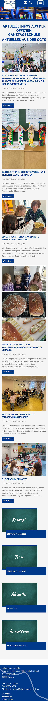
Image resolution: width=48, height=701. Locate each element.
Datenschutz (7, 699)
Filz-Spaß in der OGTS (14, 479)
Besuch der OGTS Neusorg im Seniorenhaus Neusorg (18, 415)
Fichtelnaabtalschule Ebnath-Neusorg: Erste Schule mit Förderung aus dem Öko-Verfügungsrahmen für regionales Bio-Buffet (24, 79)
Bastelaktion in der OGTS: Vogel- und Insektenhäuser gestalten (23, 173)
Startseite (6, 694)
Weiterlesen (7, 105)
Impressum (7, 697)
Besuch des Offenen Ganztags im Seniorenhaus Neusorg (20, 238)
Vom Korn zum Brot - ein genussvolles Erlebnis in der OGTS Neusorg (22, 347)
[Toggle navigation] (40, 2)
